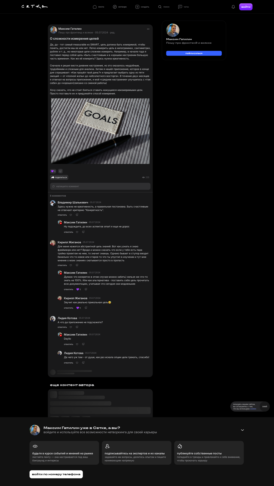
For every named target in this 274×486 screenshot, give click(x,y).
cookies (253, 409)
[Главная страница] (34, 7)
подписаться (194, 53)
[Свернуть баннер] (242, 430)
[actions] (148, 29)
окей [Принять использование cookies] (264, 406)
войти (245, 7)
